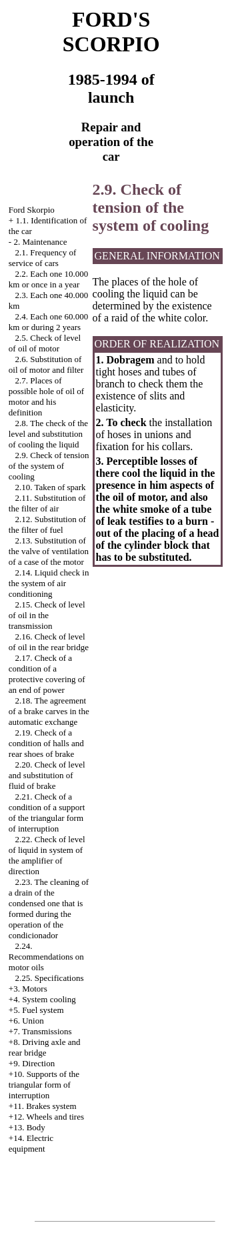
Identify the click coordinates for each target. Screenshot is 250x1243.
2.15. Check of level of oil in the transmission (47, 615)
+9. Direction (32, 1063)
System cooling (49, 999)
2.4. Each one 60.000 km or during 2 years (49, 321)
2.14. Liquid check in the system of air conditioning (49, 583)
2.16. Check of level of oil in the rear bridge (49, 642)
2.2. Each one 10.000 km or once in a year (49, 279)
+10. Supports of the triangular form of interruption (44, 1084)
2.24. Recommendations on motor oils (46, 956)
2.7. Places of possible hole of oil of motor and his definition (46, 396)
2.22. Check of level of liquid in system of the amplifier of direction (47, 855)
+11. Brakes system (43, 1106)
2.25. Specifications (49, 978)
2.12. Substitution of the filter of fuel (47, 524)
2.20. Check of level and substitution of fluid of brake (47, 775)
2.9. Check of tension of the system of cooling (49, 465)
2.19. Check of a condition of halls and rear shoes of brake (46, 743)
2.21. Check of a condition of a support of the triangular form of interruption (47, 813)
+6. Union (26, 1021)
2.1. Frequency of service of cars (42, 257)
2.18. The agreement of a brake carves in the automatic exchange (49, 711)
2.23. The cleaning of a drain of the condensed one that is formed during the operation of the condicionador (49, 908)
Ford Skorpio (32, 210)
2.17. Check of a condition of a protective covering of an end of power (47, 674)
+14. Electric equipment (31, 1143)
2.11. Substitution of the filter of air (47, 503)
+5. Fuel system (36, 1010)
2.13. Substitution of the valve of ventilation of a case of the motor (49, 551)
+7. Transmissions (40, 1031)
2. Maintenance (40, 242)
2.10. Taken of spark (50, 487)
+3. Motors (28, 989)
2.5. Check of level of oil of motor (45, 343)
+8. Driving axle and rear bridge (45, 1047)
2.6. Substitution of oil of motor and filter (46, 364)
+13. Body (27, 1127)
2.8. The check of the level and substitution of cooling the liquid (48, 433)
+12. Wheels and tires (46, 1117)
